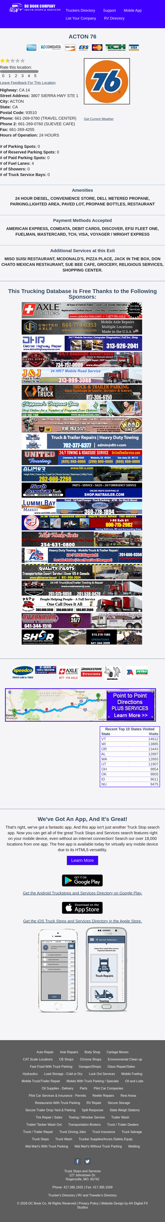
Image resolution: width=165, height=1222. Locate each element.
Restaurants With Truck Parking (57, 1103)
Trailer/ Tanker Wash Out (44, 1124)
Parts (83, 1088)
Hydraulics (30, 1074)
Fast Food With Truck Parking (51, 1066)
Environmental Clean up (125, 1059)
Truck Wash (63, 1139)
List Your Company (81, 18)
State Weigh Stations (125, 1110)
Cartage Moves (117, 1052)
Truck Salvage (132, 1132)
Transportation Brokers (84, 1124)
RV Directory (114, 18)
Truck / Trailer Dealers (123, 1124)
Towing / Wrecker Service (87, 1117)
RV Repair (94, 1103)
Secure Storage (119, 1103)
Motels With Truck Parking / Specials (93, 1081)
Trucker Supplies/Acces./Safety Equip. (106, 1139)
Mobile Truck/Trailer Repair (41, 1081)
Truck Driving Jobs (72, 1132)
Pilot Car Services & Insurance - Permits (57, 1095)
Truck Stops (40, 1139)
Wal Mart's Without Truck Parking (98, 1146)
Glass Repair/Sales (121, 1066)
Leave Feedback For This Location (28, 83)
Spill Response (92, 1110)
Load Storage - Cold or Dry (63, 1074)
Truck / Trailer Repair (38, 1132)
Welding (134, 1146)
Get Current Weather (99, 119)
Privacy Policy (89, 1203)
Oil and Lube (134, 1081)
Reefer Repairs (103, 1095)
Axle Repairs (69, 1052)
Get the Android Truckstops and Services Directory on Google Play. (82, 893)
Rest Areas (128, 1095)
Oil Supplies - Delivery (57, 1088)
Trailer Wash (120, 1117)
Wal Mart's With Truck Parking (46, 1146)
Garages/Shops (90, 1066)
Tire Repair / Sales (49, 1117)
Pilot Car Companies (108, 1088)
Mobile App (133, 10)
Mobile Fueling (131, 1074)
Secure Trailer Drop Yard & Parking (50, 1110)
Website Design (112, 1203)
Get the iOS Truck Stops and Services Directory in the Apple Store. (82, 921)
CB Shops (66, 1059)
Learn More (82, 860)
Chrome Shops (90, 1059)
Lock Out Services (102, 1074)
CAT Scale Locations (38, 1059)
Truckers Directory (80, 10)
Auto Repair (45, 1052)
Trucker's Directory (61, 1195)
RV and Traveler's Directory (97, 1195)
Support (109, 10)
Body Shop (92, 1052)
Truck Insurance (103, 1132)
